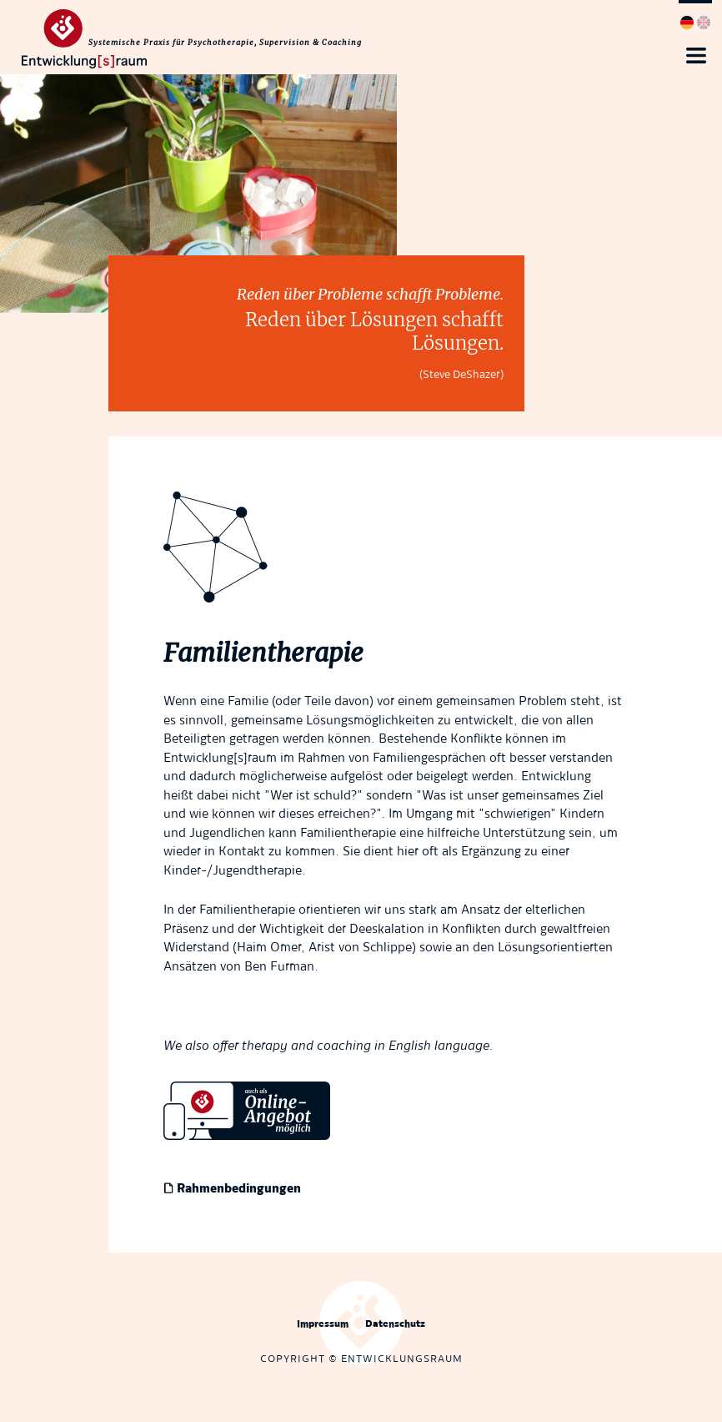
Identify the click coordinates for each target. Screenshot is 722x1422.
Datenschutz (395, 1324)
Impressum (322, 1324)
